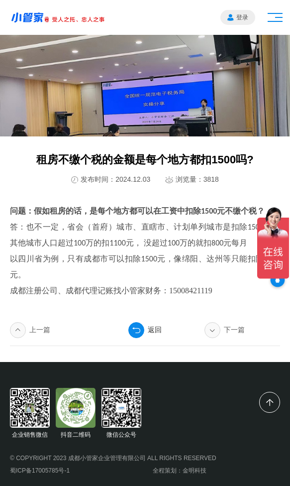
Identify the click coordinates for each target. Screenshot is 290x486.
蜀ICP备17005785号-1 (40, 470)
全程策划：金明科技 (179, 470)
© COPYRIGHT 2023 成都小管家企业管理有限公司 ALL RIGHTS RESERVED (113, 458)
